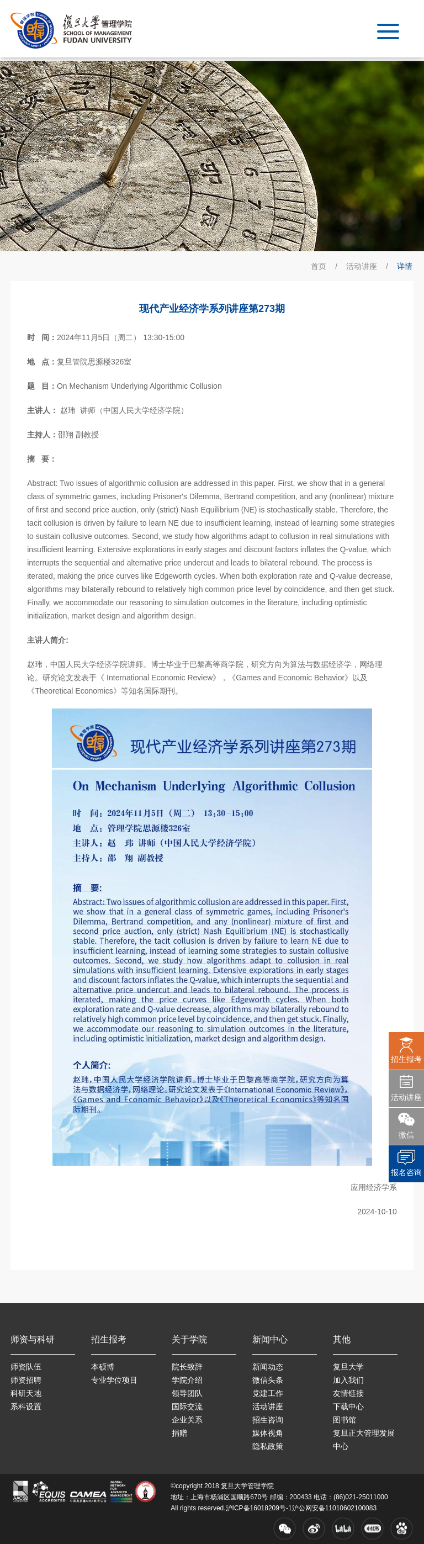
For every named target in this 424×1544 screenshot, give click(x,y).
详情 (404, 266)
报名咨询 (406, 1172)
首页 (318, 266)
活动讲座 (361, 266)
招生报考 (406, 1059)
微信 (406, 1134)
